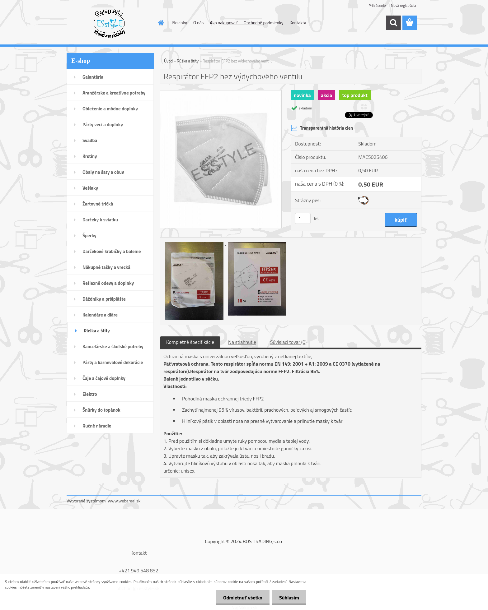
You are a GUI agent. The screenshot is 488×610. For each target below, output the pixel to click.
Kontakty (297, 22)
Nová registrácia (403, 5)
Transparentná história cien (322, 128)
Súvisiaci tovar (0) (288, 342)
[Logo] (109, 23)
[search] (393, 23)
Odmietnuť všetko (240, 597)
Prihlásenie (377, 5)
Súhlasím (288, 597)
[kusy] (303, 218)
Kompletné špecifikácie (190, 342)
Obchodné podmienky (264, 22)
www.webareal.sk (124, 500)
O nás (198, 22)
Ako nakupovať (223, 22)
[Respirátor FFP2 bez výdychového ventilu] (220, 93)
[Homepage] (160, 23)
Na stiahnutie (242, 342)
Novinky (179, 22)
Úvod (168, 61)
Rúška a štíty (188, 61)
